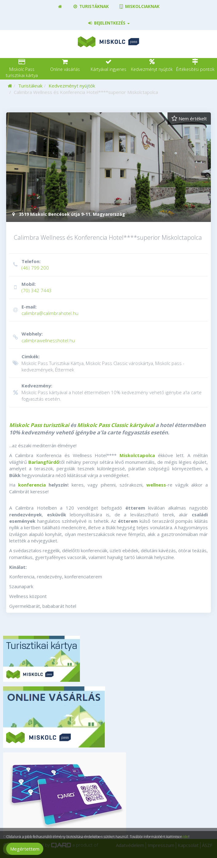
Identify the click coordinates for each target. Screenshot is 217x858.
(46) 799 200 (107, 264)
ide (185, 836)
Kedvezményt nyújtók (72, 86)
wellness (156, 485)
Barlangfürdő (43, 462)
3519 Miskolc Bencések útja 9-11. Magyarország (68, 214)
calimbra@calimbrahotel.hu (107, 310)
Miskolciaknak (139, 6)
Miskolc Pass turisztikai (39, 425)
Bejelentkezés (108, 23)
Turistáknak (90, 6)
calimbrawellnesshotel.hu (107, 337)
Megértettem (24, 849)
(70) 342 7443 (107, 287)
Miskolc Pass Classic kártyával (115, 425)
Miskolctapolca (137, 455)
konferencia (32, 485)
